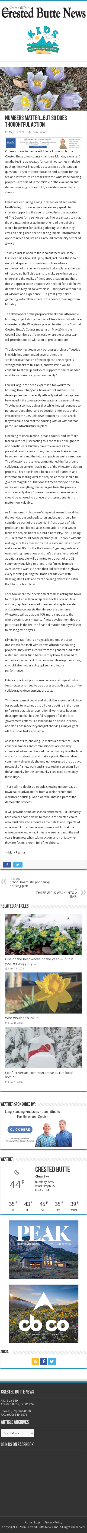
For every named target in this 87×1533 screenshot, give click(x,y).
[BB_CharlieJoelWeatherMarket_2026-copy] (37, 1128)
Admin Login (33, 1522)
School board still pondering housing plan (33, 882)
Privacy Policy (53, 1522)
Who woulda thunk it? (22, 1018)
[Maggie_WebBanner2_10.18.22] (43, 143)
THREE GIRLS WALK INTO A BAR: (53, 893)
